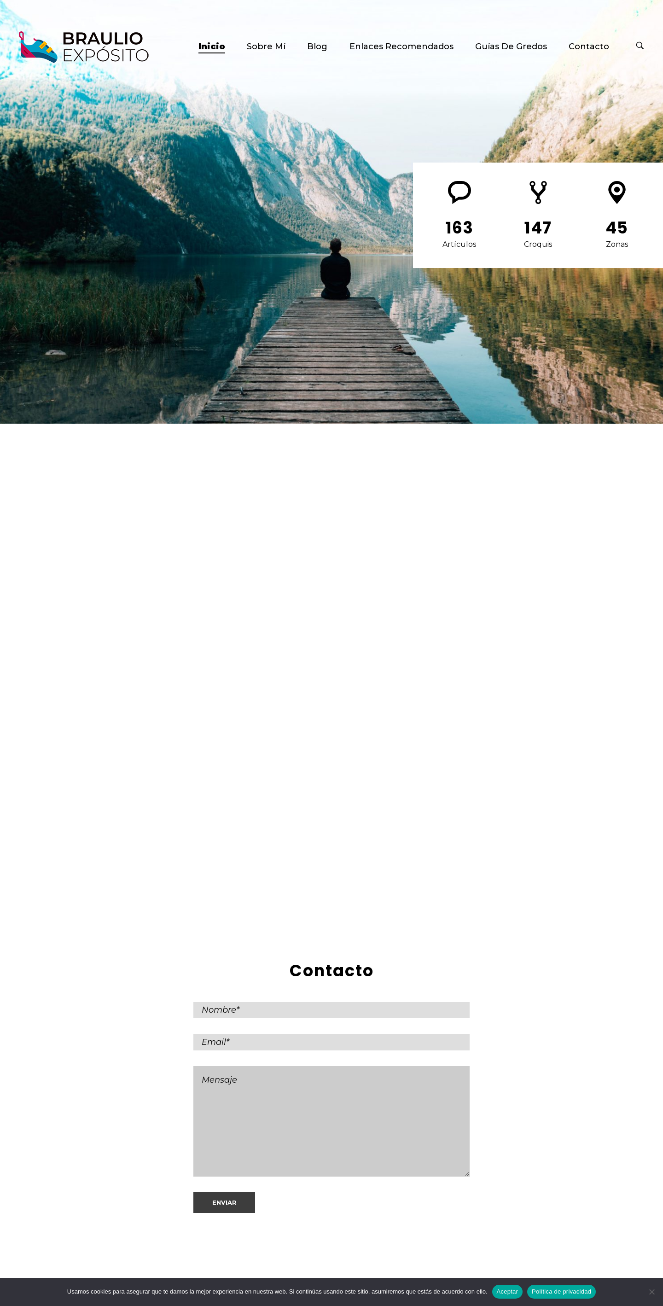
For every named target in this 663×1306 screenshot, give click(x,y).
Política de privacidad (561, 1291)
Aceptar (507, 1291)
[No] (651, 1291)
